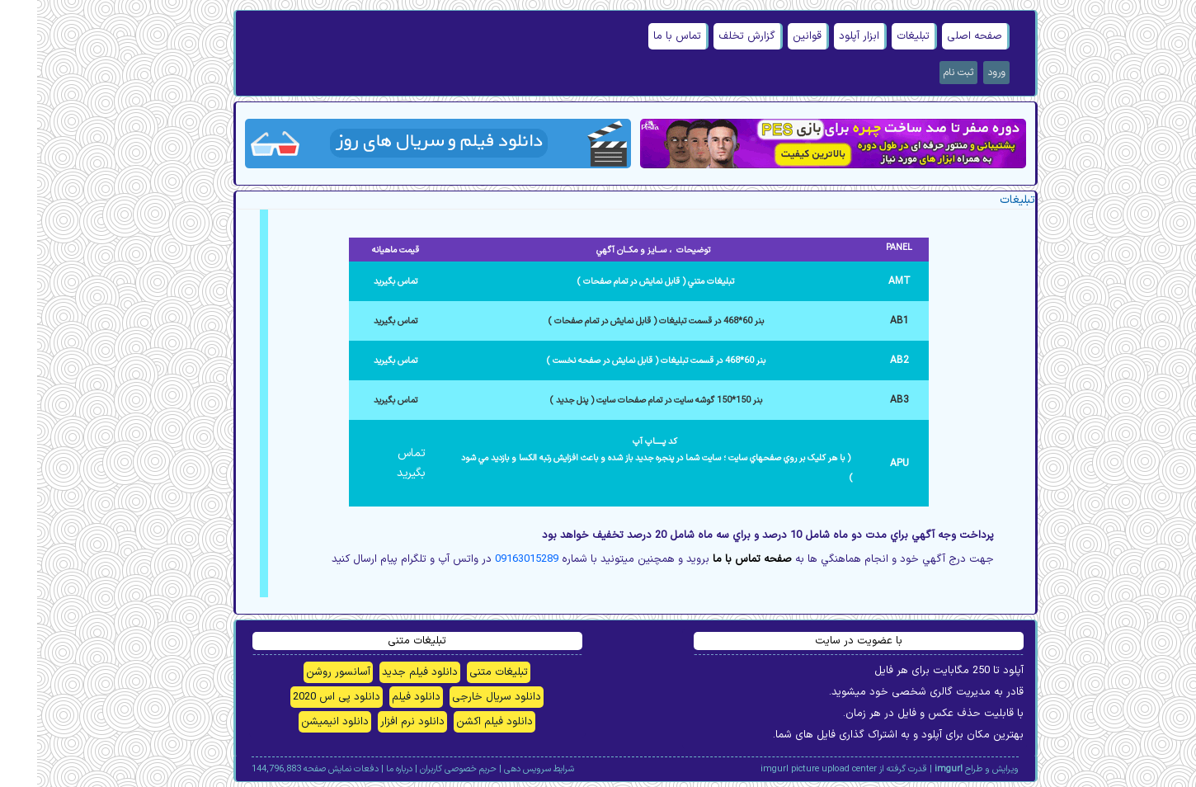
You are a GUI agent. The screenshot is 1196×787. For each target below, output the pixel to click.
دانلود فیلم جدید (383, 672)
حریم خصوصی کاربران (421, 769)
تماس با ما (640, 36)
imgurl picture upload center (781, 769)
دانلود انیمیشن (298, 722)
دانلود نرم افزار (375, 722)
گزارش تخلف (709, 36)
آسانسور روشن (301, 672)
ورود (959, 72)
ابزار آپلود (822, 36)
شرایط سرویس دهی (502, 769)
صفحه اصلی (937, 36)
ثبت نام (921, 72)
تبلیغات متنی (461, 672)
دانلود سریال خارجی (459, 697)
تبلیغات (875, 36)
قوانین (770, 36)
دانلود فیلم (379, 697)
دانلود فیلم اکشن (457, 722)
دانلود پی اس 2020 (299, 697)
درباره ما (362, 769)
